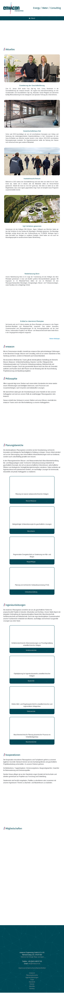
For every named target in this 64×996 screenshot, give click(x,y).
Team (32, 983)
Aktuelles (32, 990)
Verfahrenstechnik (32, 651)
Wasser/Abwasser (32, 501)
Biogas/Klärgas (32, 562)
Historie (32, 987)
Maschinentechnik (32, 744)
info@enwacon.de (34, 967)
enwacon (32, 976)
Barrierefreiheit (41, 971)
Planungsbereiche (32, 979)
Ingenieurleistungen (32, 981)
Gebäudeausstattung (32, 593)
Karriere (32, 992)
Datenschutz (31, 971)
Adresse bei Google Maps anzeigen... (32, 960)
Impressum (22, 971)
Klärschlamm (32, 531)
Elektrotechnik (32, 713)
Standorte (32, 985)
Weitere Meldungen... (54, 339)
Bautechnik (32, 682)
